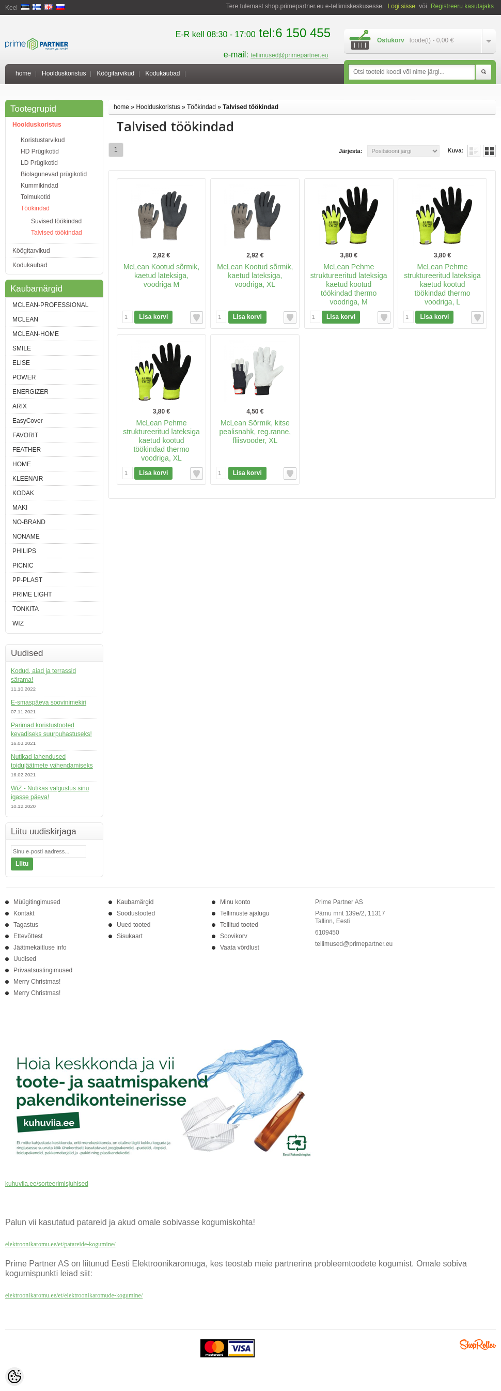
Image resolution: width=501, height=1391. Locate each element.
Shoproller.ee (478, 1344)
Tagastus (25, 924)
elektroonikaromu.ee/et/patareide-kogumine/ (60, 1244)
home (23, 73)
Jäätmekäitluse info (40, 947)
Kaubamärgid (135, 902)
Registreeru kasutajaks (462, 6)
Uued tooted (133, 924)
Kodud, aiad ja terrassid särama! (43, 675)
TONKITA (25, 609)
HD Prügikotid (40, 151)
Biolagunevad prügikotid (54, 174)
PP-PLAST (27, 580)
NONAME (26, 536)
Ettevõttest (28, 936)
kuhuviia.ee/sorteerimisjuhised (46, 1183)
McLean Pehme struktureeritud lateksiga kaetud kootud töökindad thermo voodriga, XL (161, 440)
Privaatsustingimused (42, 970)
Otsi (483, 72)
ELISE (21, 362)
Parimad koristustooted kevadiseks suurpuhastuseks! (51, 730)
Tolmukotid (35, 197)
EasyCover (27, 420)
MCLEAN (25, 319)
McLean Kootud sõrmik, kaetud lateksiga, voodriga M (161, 275)
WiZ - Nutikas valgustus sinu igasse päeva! (50, 793)
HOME (21, 464)
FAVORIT (25, 435)
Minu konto (235, 902)
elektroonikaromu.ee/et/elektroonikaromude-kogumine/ (74, 1295)
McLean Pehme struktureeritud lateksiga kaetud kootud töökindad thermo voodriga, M (348, 284)
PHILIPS (24, 551)
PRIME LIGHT (32, 594)
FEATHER (26, 449)
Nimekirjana (473, 151)
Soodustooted (136, 913)
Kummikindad (39, 185)
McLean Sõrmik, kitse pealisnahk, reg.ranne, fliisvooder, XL (255, 432)
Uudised (24, 958)
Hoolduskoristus (64, 73)
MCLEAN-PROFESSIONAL (50, 305)
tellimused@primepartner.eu (289, 55)
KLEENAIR (27, 478)
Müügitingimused (36, 902)
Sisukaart (130, 936)
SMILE (21, 348)
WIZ (18, 623)
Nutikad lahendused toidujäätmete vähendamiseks (52, 761)
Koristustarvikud (43, 140)
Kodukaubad (162, 73)
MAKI (19, 507)
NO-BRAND (28, 522)
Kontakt (24, 913)
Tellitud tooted (239, 924)
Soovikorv (233, 936)
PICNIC (23, 565)
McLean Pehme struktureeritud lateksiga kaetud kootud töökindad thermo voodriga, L (442, 284)
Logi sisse (401, 6)
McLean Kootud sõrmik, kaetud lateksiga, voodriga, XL (255, 275)
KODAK (23, 493)
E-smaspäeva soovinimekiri (48, 702)
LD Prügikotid (39, 162)
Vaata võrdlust (239, 947)
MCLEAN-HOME (35, 334)
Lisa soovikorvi (196, 317)
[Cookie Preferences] (14, 1376)
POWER (24, 377)
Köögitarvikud (115, 73)
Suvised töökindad (56, 221)
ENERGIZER (30, 391)
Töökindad (35, 208)
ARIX (19, 406)
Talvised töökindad (56, 232)
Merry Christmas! (36, 981)
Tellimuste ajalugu (244, 913)
